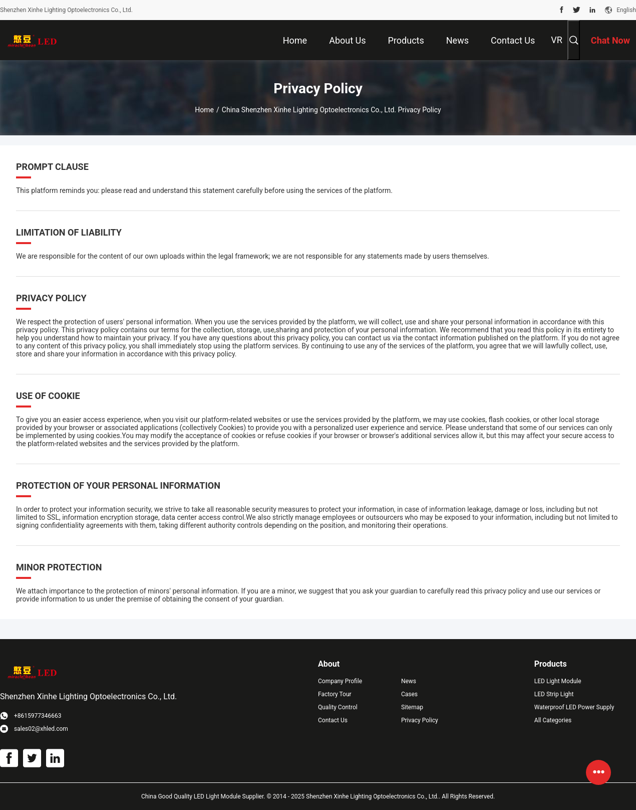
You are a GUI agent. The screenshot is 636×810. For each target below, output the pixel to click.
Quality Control (338, 707)
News (408, 681)
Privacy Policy (419, 720)
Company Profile (340, 681)
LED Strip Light (554, 694)
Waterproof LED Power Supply (574, 707)
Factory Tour (335, 694)
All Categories (552, 720)
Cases (409, 694)
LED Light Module (557, 681)
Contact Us (333, 720)
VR (556, 40)
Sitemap (412, 707)
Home (204, 110)
